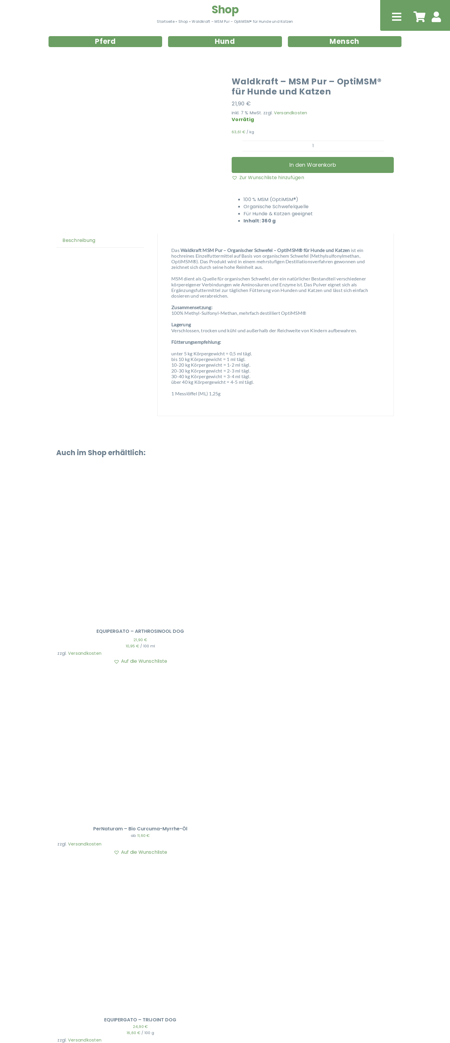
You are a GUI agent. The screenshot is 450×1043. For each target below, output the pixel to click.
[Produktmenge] (312, 146)
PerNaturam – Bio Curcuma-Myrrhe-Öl (140, 828)
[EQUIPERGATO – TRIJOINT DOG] (131, 868)
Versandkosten (290, 113)
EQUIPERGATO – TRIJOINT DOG (140, 1019)
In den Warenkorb (312, 165)
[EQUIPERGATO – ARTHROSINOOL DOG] (131, 479)
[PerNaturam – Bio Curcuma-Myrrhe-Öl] (131, 677)
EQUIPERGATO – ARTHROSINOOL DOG (140, 631)
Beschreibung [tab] (78, 240)
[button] (268, 178)
